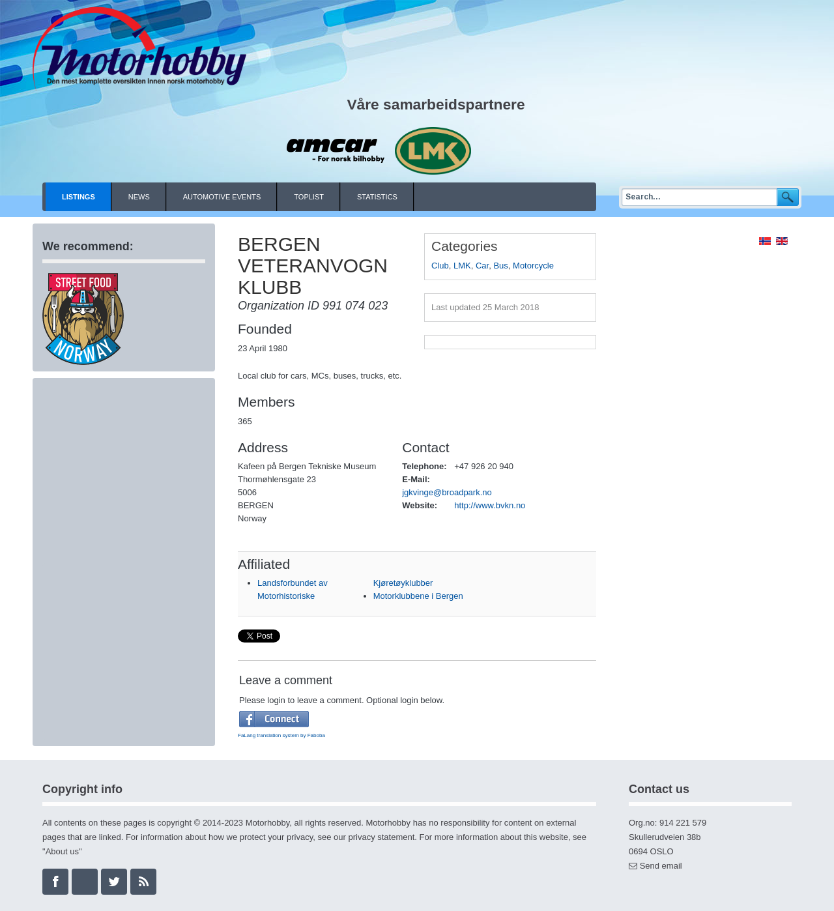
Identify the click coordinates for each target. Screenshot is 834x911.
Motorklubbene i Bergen (418, 596)
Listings (78, 197)
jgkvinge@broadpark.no (447, 492)
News (139, 197)
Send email (661, 866)
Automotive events (222, 197)
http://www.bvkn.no (489, 505)
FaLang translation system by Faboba (281, 735)
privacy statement (381, 837)
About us (62, 851)
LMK (462, 265)
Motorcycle (533, 265)
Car (482, 265)
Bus (500, 265)
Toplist (309, 197)
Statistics (377, 197)
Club (440, 265)
